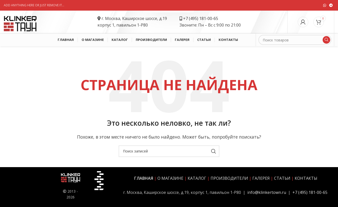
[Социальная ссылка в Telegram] (331, 5)
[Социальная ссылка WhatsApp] (325, 5)
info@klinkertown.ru (266, 192)
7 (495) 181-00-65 (202, 18)
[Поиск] (294, 40)
